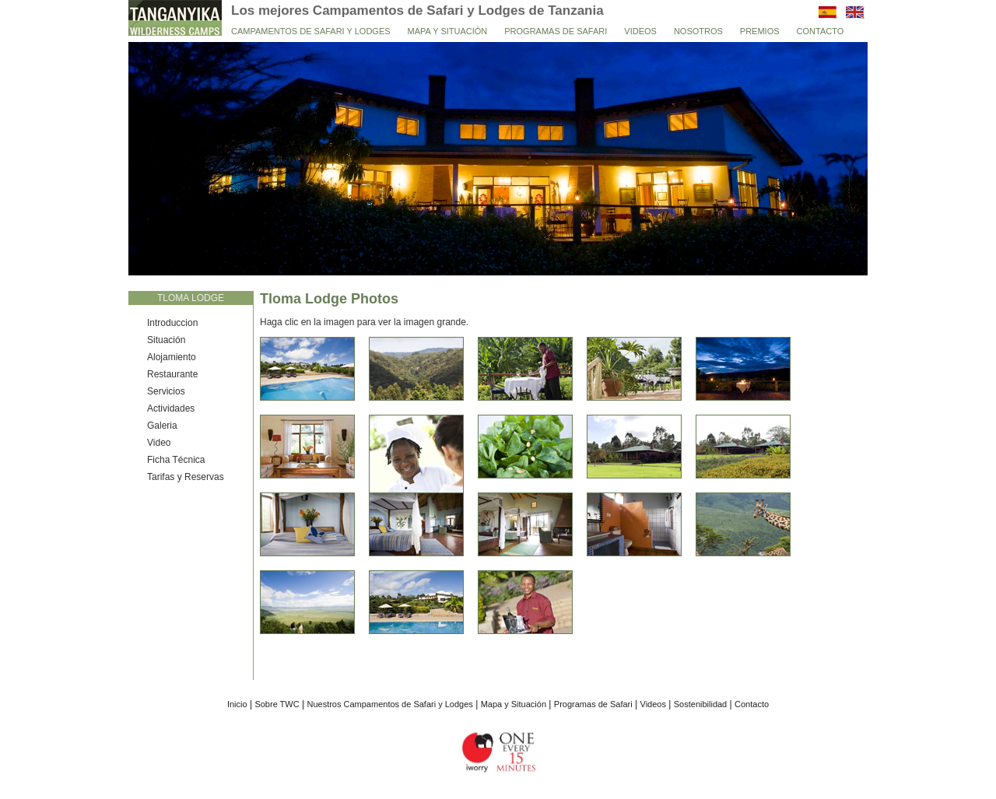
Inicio (237, 704)
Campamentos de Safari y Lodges (311, 31)
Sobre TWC (276, 704)
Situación (166, 340)
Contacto (820, 31)
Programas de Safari (555, 31)
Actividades (171, 408)
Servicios (166, 391)
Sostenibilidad (701, 704)
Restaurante (172, 374)
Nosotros (698, 31)
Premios (760, 31)
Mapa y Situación (448, 31)
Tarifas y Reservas (185, 476)
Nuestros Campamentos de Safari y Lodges (389, 704)
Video (158, 442)
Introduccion (172, 322)
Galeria (162, 425)
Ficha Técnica (176, 459)
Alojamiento (171, 357)
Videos (640, 31)
